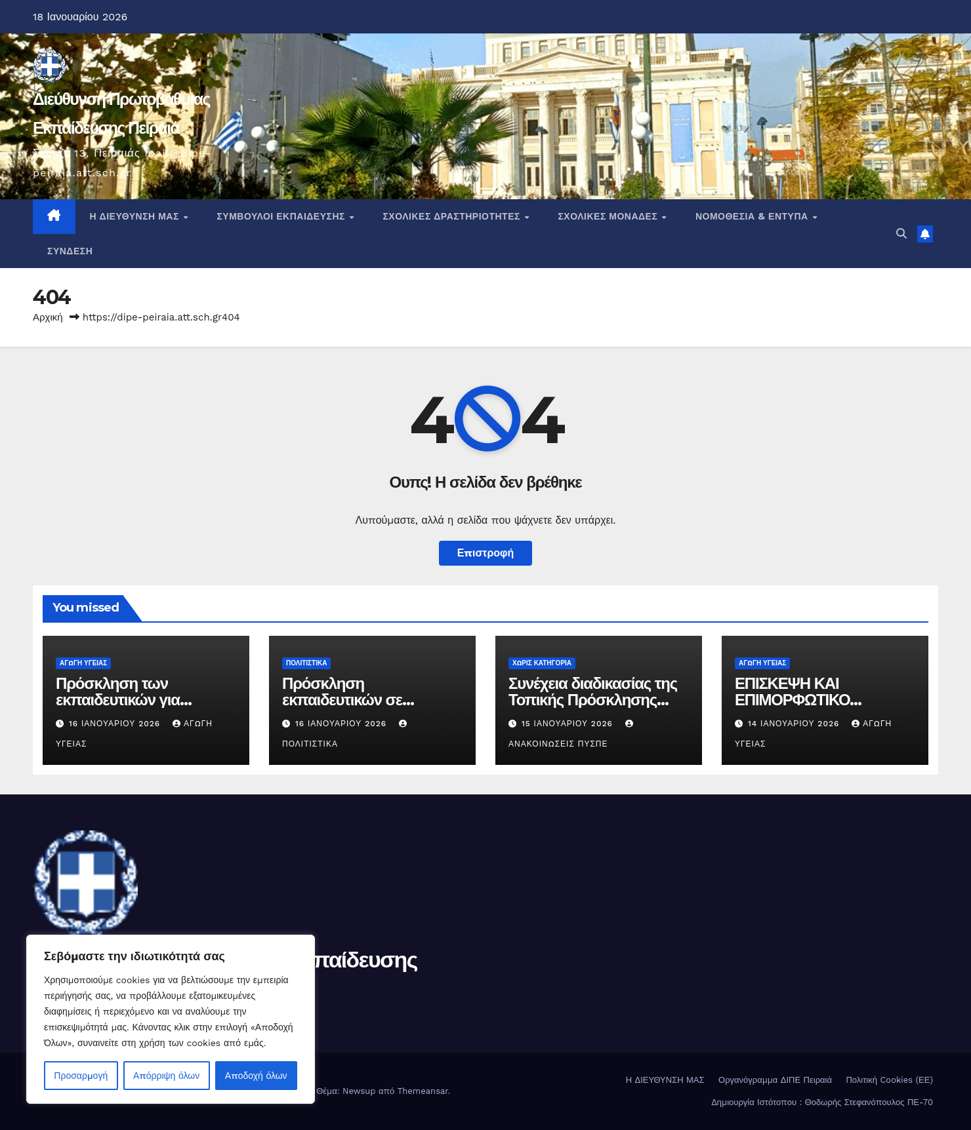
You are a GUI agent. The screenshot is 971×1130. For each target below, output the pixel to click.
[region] (170, 1019)
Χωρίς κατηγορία (541, 663)
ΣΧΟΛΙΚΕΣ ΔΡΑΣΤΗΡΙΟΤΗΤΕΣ (452, 216)
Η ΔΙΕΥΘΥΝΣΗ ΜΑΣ (136, 216)
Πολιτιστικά (306, 663)
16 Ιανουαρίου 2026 (116, 723)
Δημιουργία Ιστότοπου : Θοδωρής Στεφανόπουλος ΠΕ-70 (822, 1102)
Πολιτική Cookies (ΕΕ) (889, 1080)
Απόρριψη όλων (166, 1075)
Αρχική (48, 317)
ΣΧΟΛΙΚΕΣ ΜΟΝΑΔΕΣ (609, 216)
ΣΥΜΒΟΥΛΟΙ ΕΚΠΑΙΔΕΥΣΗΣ (282, 216)
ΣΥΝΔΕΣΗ (70, 251)
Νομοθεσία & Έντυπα (753, 216)
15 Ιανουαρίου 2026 (569, 723)
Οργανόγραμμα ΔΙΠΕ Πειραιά (775, 1080)
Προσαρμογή (81, 1075)
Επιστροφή (485, 553)
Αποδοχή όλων (256, 1075)
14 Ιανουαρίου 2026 (795, 723)
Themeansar (423, 1091)
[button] (901, 233)
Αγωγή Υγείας (83, 663)
